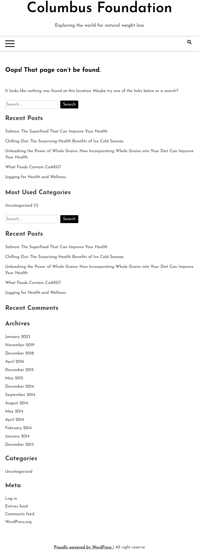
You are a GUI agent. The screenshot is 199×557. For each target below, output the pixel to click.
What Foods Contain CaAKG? (33, 167)
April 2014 (14, 420)
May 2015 (14, 378)
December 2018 (19, 353)
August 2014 (16, 403)
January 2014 (17, 436)
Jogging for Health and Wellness (35, 177)
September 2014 (20, 395)
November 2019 (19, 345)
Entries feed (16, 506)
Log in (11, 499)
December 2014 (19, 387)
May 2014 (14, 411)
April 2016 (14, 362)
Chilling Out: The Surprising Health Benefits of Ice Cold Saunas (64, 141)
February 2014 (18, 428)
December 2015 (19, 370)
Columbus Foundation (99, 8)
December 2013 (19, 445)
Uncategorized (18, 206)
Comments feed (19, 514)
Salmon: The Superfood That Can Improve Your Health (56, 131)
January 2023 (17, 337)
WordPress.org (18, 522)
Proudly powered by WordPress (83, 547)
